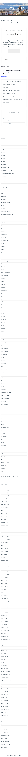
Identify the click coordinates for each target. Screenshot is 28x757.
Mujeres (3, 322)
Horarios (3, 278)
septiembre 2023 (5, 574)
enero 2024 (3, 563)
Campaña (3, 155)
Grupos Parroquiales (5, 272)
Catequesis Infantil (5, 167)
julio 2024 (3, 545)
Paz (2, 366)
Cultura (2, 205)
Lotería (2, 307)
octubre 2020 (4, 677)
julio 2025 (3, 510)
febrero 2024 (4, 560)
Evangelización (4, 240)
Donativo (3, 217)
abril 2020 (3, 694)
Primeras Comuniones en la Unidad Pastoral (12, 99)
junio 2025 (3, 513)
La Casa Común (14, 34)
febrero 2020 (4, 700)
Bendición (3, 152)
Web (2, 471)
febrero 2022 (4, 630)
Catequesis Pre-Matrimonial (7, 173)
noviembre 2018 (4, 744)
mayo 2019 (3, 726)
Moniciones (3, 319)
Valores (3, 454)
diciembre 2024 (4, 531)
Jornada (3, 296)
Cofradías (3, 182)
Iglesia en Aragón (6, 118)
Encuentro (3, 228)
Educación (3, 223)
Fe (1, 252)
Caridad (3, 161)
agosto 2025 (4, 507)
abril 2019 (3, 729)
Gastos (2, 269)
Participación (4, 354)
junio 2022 (3, 618)
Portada (3, 383)
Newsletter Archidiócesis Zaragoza (10, 123)
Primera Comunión (5, 395)
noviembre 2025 (4, 498)
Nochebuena (4, 334)
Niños (2, 331)
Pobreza (3, 380)
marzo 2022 (4, 627)
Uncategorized (4, 448)
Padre (2, 345)
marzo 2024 (4, 557)
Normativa (3, 337)
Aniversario (3, 146)
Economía (3, 220)
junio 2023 (3, 583)
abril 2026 (3, 484)
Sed (2, 430)
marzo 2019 (3, 732)
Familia (2, 249)
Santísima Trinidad (5, 427)
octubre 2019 (4, 712)
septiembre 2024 (5, 539)
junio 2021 (3, 653)
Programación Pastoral (6, 398)
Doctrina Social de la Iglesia (7, 214)
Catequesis (3, 164)
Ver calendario (4, 76)
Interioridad (4, 290)
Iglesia (2, 281)
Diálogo (3, 208)
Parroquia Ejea (14, 8)
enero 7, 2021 (14, 36)
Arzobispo (3, 149)
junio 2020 (3, 688)
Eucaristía (3, 237)
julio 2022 (3, 615)
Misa (2, 310)
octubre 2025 (4, 501)
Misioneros (3, 316)
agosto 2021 (4, 648)
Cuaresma (3, 199)
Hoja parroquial (4, 275)
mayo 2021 (3, 656)
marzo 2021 (3, 662)
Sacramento (4, 421)
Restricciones (4, 410)
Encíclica (3, 225)
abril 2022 (3, 624)
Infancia (3, 284)
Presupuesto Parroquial (6, 392)
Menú (14, 1)
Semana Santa (4, 436)
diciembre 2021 (4, 636)
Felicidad (3, 255)
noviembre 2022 (5, 604)
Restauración (4, 407)
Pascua (2, 357)
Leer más (15, 51)
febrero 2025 (4, 525)
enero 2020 (4, 703)
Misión (2, 313)
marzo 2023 (3, 592)
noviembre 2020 (5, 674)
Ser (2, 439)
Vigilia (2, 459)
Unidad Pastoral (4, 451)
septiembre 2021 (5, 645)
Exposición (3, 243)
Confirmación (4, 187)
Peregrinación (4, 372)
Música (2, 325)
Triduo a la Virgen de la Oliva (9, 84)
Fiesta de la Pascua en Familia (9, 93)
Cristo (2, 193)
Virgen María (4, 465)
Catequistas (3, 176)
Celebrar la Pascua (7, 105)
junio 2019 (3, 724)
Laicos (2, 301)
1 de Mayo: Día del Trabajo (11, 74)
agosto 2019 (4, 718)
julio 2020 (3, 686)
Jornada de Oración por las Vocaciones (13, 70)
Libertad (3, 304)
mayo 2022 (3, 621)
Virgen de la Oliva (5, 462)
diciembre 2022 (4, 601)
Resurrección (4, 413)
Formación (3, 263)
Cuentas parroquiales (5, 202)
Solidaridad (3, 445)
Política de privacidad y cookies (14, 754)
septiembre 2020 (5, 680)
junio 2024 (3, 548)
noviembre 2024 (5, 533)
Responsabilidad (14, 30)
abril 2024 (3, 554)
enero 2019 (3, 738)
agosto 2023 (4, 577)
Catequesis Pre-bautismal (6, 170)
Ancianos (3, 144)
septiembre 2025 (5, 504)
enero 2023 (3, 598)
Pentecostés (4, 369)
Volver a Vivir (5, 87)
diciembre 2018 (4, 741)
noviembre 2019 (4, 709)
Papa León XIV (4, 351)
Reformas (3, 401)
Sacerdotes (3, 418)
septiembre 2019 (5, 715)
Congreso (3, 190)
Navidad (3, 328)
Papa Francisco (4, 348)
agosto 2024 (4, 542)
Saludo (2, 424)
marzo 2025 (4, 522)
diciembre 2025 (4, 495)
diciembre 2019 (4, 706)
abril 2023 (3, 589)
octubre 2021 (4, 642)
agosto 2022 (4, 612)
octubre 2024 (4, 536)
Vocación (3, 468)
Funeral (3, 266)
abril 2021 (3, 659)
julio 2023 (3, 580)
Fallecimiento (4, 246)
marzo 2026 (4, 487)
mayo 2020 (3, 691)
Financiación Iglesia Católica (7, 261)
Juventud (3, 299)
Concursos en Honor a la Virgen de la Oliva (12, 90)
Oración (3, 339)
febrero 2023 (4, 595)
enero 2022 (3, 633)
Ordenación (3, 342)
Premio (3, 386)
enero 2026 (3, 493)
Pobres (2, 378)
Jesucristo (3, 293)
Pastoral (3, 360)
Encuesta (3, 231)
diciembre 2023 (4, 566)
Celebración (4, 179)
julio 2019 (3, 721)
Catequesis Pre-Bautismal (8, 96)
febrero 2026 (4, 490)
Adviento (3, 138)
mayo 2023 (3, 586)
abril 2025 (3, 519)
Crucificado (3, 196)
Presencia (3, 389)
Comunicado (4, 185)
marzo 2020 (4, 697)
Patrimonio (3, 363)
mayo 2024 (3, 551)
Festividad (3, 258)
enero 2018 (3, 747)
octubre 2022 (4, 607)
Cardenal (3, 158)
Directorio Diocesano (5, 211)
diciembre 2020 (4, 671)
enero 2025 (3, 528)
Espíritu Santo (4, 234)
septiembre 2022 (5, 610)
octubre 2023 (4, 572)
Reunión (3, 416)
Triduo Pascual (6, 102)
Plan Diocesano (4, 375)
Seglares (3, 433)
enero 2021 (3, 668)
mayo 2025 (3, 516)
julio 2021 (3, 650)
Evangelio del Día (6, 121)
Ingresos (3, 287)
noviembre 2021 (4, 639)
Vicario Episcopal (5, 456)
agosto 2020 (4, 683)
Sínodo (2, 442)
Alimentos (3, 141)
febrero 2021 (4, 665)
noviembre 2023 (4, 569)
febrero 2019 (4, 735)
